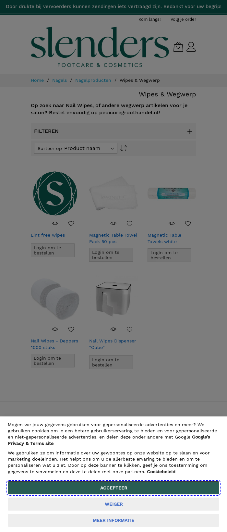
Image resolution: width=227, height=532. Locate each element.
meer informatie (113, 520)
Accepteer (113, 487)
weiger (114, 504)
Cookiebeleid (161, 471)
